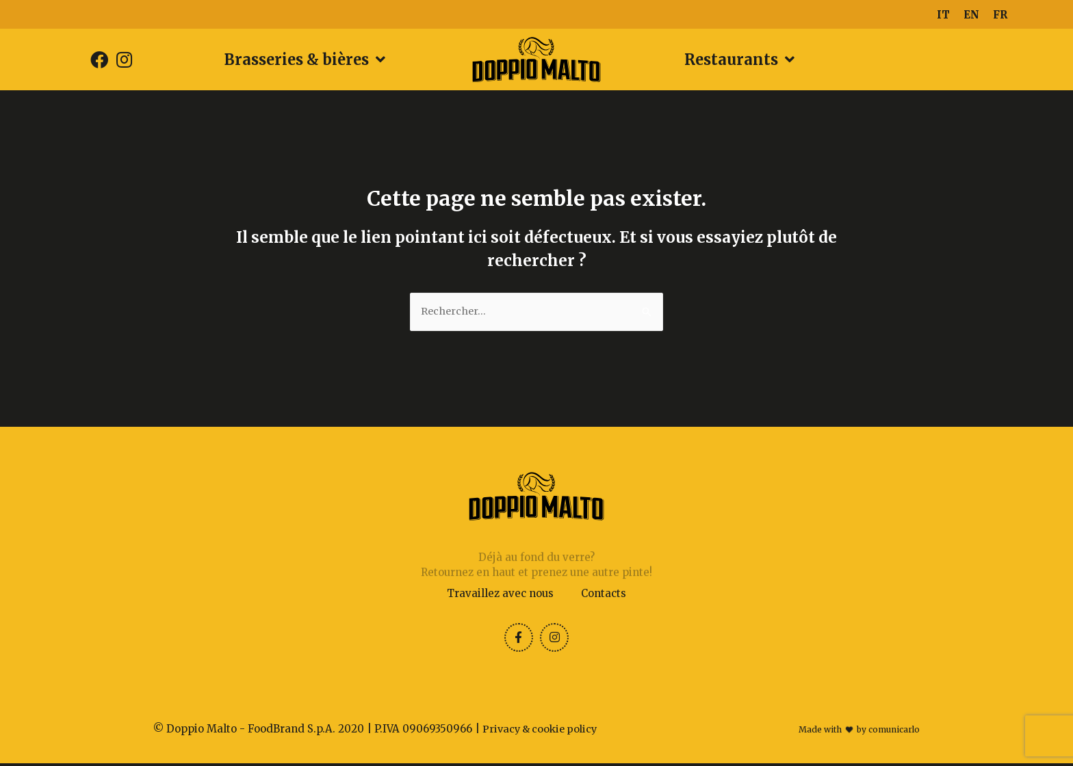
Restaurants (739, 59)
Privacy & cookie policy (542, 731)
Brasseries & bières (304, 59)
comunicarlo (894, 732)
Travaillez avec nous (500, 593)
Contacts (603, 593)
